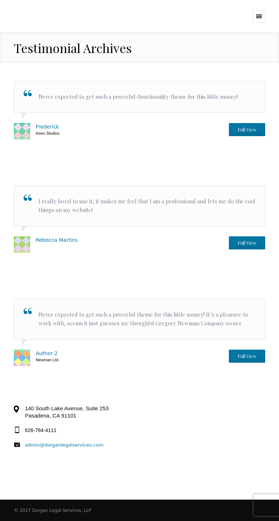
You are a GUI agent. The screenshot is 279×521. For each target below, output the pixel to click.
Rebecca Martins (57, 240)
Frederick (47, 127)
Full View (247, 129)
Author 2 (47, 353)
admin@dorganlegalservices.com (64, 445)
